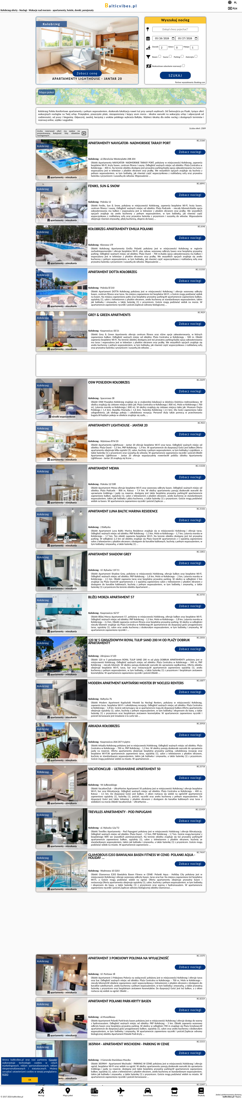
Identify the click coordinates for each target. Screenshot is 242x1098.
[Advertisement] (121, 923)
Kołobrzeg (43, 146)
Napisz (238, 1096)
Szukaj (175, 75)
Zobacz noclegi (190, 152)
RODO (5, 1074)
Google (53, 1059)
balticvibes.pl (121, 5)
